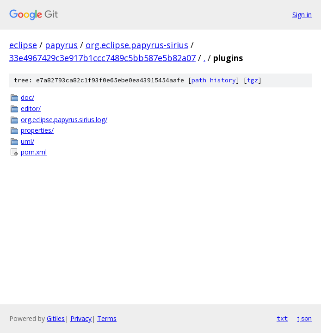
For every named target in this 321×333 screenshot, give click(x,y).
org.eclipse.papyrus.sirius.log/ (64, 119)
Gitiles (56, 318)
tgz (252, 80)
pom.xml (34, 152)
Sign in (302, 14)
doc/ (27, 97)
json (304, 318)
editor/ (31, 108)
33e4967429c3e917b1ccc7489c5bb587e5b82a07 (102, 57)
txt (282, 318)
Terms (107, 318)
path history (213, 80)
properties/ (37, 130)
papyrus (61, 44)
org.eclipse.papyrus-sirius (137, 44)
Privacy (81, 318)
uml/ (27, 141)
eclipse (23, 44)
